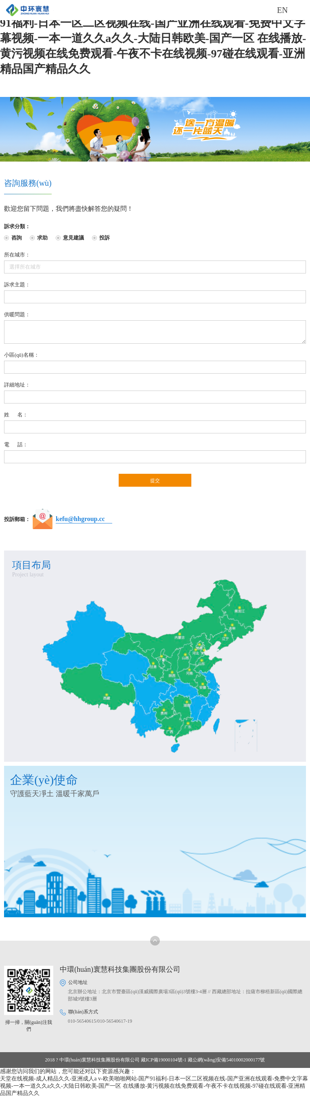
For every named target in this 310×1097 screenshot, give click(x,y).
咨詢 (16, 238)
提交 (155, 480)
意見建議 (73, 238)
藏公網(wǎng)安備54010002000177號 (226, 1060)
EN (282, 10)
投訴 (104, 238)
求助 (42, 238)
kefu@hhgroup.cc (80, 518)
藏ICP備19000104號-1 (163, 1060)
